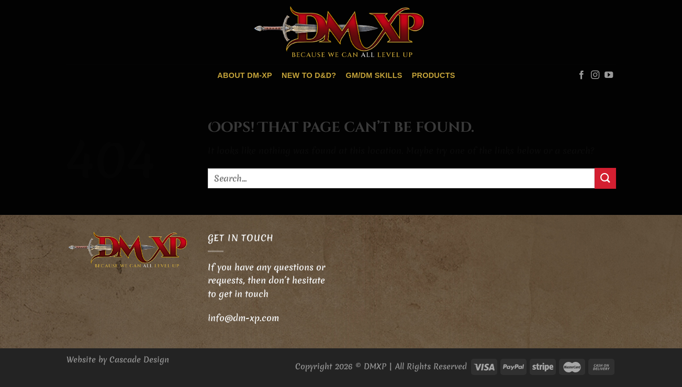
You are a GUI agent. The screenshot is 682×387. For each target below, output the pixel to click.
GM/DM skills (373, 75)
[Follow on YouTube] (609, 75)
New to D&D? (309, 75)
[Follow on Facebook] (581, 75)
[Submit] (605, 178)
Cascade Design (139, 359)
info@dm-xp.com (243, 318)
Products (433, 75)
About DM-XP (244, 75)
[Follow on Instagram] (595, 75)
